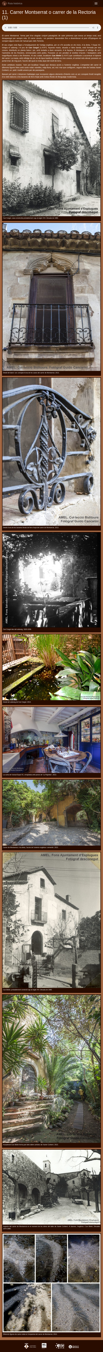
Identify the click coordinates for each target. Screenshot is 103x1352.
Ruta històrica (12, 3)
